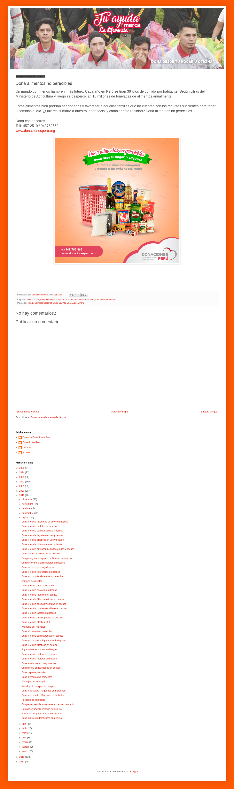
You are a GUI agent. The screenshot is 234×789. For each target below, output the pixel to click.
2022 (22, 481)
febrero (26, 746)
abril (24, 737)
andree (26, 452)
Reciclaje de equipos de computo (38, 686)
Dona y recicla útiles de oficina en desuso (43, 599)
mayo (25, 733)
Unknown (27, 447)
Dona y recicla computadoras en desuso (42, 635)
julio (24, 724)
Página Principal (119, 411)
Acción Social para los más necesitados (42, 713)
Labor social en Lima (105, 299)
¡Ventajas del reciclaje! (33, 626)
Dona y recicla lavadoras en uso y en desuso (44, 521)
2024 (22, 472)
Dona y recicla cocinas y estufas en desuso (43, 604)
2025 (22, 468)
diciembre (27, 499)
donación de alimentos (66, 299)
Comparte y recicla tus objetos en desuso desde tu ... (49, 704)
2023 (22, 477)
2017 (22, 761)
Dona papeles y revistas (33, 672)
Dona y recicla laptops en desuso (38, 613)
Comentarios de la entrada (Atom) (48, 417)
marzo (25, 742)
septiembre (28, 513)
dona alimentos (47, 299)
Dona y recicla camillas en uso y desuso (42, 530)
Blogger (134, 771)
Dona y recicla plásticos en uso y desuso (42, 540)
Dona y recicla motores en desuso (39, 658)
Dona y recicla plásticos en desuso (39, 645)
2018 (22, 757)
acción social (33, 299)
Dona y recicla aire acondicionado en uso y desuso (47, 549)
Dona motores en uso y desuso (37, 567)
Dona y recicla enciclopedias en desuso (42, 617)
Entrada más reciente (28, 411)
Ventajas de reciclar (31, 581)
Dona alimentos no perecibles (36, 631)
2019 (22, 495)
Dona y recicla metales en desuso (39, 526)
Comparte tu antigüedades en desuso (40, 667)
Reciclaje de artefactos (33, 700)
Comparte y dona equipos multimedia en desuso (46, 558)
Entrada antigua (209, 411)
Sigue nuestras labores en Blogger (39, 649)
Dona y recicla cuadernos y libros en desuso (44, 608)
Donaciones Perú (86, 299)
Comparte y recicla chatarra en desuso (41, 709)
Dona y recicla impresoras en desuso (40, 572)
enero (25, 751)
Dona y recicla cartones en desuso (39, 654)
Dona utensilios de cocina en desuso (40, 553)
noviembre (28, 504)
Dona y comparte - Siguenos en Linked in (42, 695)
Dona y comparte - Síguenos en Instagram (43, 640)
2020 (22, 490)
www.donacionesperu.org (35, 131)
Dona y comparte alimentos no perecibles (43, 576)
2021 (22, 486)
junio (25, 728)
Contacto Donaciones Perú (36, 437)
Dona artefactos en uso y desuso (38, 663)
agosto (26, 517)
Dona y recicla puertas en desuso (38, 585)
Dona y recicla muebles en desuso (39, 594)
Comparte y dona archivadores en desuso (43, 562)
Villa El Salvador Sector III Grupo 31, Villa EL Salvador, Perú (55, 303)
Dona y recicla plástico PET (35, 622)
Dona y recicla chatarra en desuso (39, 590)
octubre (26, 508)
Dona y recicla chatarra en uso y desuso (42, 544)
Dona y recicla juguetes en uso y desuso (42, 535)
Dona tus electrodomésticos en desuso (41, 718)
